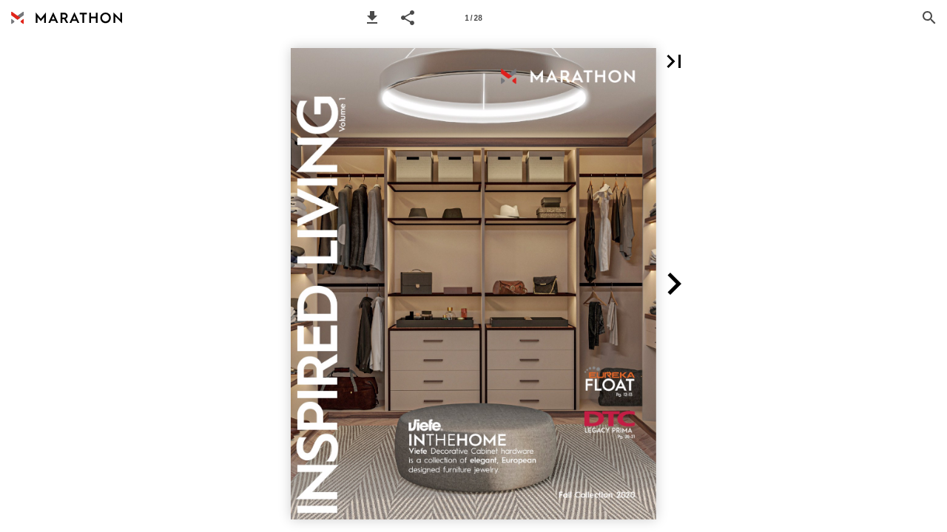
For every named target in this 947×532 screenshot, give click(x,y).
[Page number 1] (473, 17)
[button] (372, 17)
